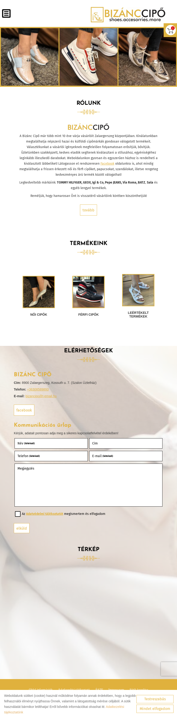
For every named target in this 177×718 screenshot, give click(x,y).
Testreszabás (155, 699)
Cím (95, 443)
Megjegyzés (26, 468)
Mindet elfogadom (155, 708)
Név (26, 443)
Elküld (21, 528)
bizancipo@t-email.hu (41, 396)
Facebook (107, 164)
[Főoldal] (128, 14)
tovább (88, 210)
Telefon (29, 456)
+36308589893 (38, 389)
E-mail (102, 456)
